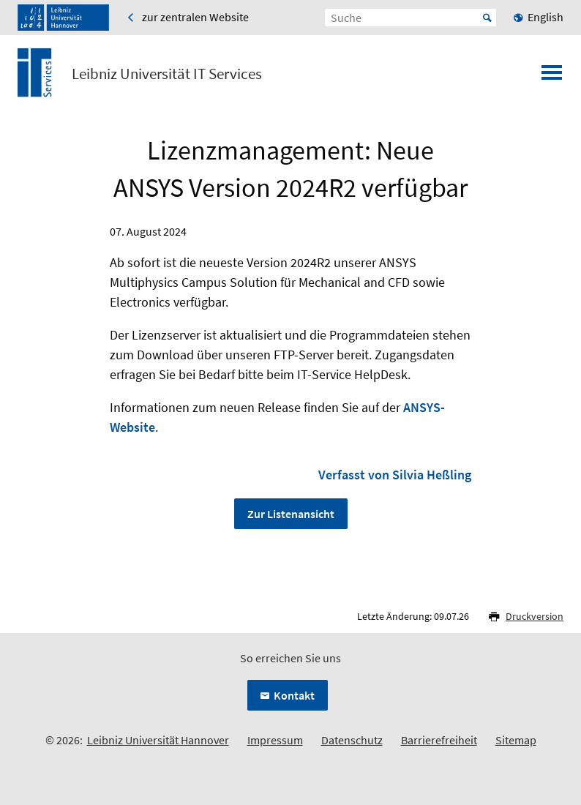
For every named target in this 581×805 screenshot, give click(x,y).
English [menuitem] (545, 17)
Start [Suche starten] (487, 17)
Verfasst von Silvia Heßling (394, 474)
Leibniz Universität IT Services (167, 74)
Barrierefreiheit (439, 740)
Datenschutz (352, 740)
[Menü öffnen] (551, 77)
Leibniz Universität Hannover (158, 740)
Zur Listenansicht (290, 513)
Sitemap (515, 740)
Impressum (275, 740)
